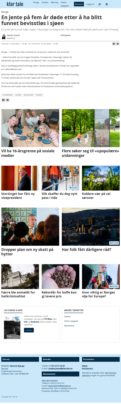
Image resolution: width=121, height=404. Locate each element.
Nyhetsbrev (69, 325)
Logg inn (90, 4)
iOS (25, 321)
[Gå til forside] (15, 4)
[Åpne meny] (106, 4)
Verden (45, 2)
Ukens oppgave (71, 321)
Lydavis (67, 316)
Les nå (28, 330)
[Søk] (99, 4)
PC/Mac (48, 319)
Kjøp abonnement (50, 380)
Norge (36, 2)
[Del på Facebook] (114, 43)
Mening (54, 2)
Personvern (87, 368)
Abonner (79, 4)
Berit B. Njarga (17, 366)
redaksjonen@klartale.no (60, 368)
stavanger (7, 95)
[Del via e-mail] (117, 43)
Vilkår (85, 366)
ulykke (18, 95)
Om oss (4, 368)
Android (35, 321)
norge (39, 95)
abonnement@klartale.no (59, 385)
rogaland (28, 95)
